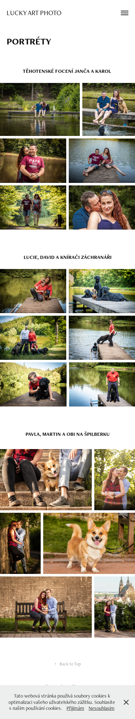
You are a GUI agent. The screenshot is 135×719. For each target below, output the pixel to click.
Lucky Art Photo (34, 12)
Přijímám (75, 708)
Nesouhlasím (101, 708)
